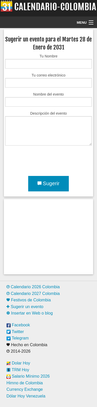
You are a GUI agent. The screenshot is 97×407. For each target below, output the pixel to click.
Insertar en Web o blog (29, 313)
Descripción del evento (48, 128)
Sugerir (48, 183)
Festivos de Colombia (28, 300)
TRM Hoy (17, 370)
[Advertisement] (48, 237)
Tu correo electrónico (48, 80)
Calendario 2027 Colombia (33, 293)
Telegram (17, 338)
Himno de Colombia (24, 383)
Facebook (18, 325)
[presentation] (44, 160)
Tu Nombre (48, 61)
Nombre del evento (48, 99)
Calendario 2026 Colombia (33, 287)
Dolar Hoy (18, 363)
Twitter (15, 331)
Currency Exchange (24, 389)
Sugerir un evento (24, 306)
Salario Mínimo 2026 (28, 376)
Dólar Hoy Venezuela (25, 396)
